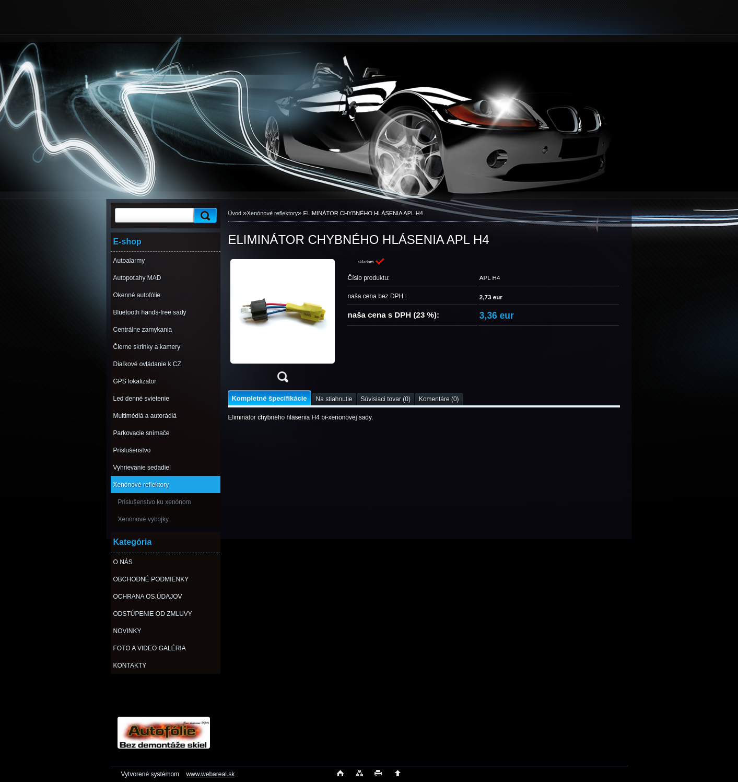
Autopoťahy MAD (137, 278)
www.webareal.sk (210, 774)
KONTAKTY (130, 665)
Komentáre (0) (439, 399)
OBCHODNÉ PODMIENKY (151, 579)
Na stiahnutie (333, 399)
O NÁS (123, 562)
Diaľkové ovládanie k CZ (147, 364)
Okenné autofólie (137, 295)
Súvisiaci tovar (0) (386, 399)
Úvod (235, 213)
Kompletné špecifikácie (269, 398)
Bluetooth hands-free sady (149, 312)
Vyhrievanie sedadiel (142, 467)
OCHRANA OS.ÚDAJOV (147, 596)
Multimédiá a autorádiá (145, 415)
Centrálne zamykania (142, 329)
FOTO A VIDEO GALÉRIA (149, 648)
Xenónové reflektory (141, 484)
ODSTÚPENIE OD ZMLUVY (152, 613)
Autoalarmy (129, 260)
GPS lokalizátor (135, 381)
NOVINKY (127, 631)
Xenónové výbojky (143, 519)
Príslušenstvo (132, 450)
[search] (204, 215)
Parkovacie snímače (141, 433)
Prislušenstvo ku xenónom (154, 502)
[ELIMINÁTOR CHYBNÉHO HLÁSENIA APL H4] (282, 323)
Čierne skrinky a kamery (147, 347)
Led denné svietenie (141, 398)
